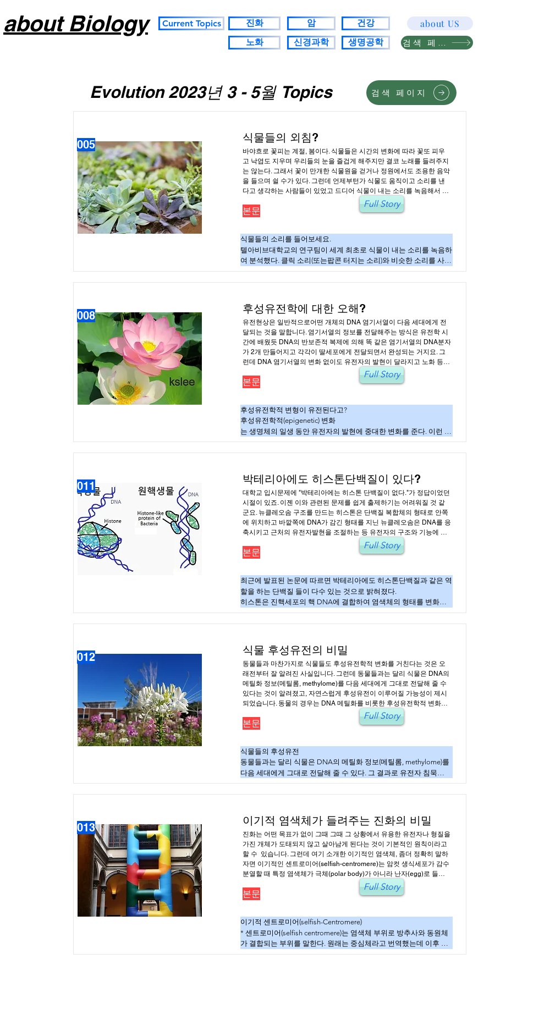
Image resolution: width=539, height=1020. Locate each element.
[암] (311, 23)
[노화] (254, 42)
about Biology (75, 23)
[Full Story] (382, 204)
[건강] (366, 23)
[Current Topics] (191, 23)
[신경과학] (311, 42)
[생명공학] (366, 42)
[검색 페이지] (437, 42)
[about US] (440, 23)
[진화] (254, 23)
